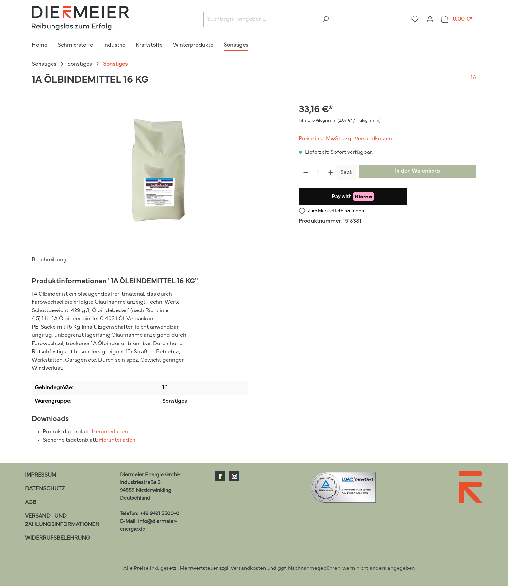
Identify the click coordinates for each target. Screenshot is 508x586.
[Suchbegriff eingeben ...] (260, 19)
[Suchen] (325, 19)
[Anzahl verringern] (305, 172)
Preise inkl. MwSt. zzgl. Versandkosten (345, 138)
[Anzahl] (318, 172)
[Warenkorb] (456, 19)
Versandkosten (248, 568)
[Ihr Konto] (429, 19)
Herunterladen (110, 431)
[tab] (49, 260)
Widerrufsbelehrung (57, 538)
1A (473, 77)
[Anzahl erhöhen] (331, 172)
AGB (30, 502)
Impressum (40, 475)
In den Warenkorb (417, 171)
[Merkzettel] (415, 19)
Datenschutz (45, 488)
